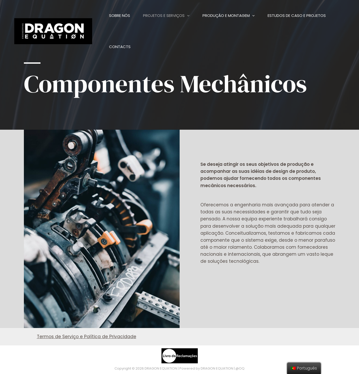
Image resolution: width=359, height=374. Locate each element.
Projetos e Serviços (166, 15)
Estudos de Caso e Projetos (297, 15)
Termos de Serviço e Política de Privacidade (86, 336)
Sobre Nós (119, 15)
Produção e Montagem (228, 15)
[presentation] (187, 15)
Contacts (120, 46)
